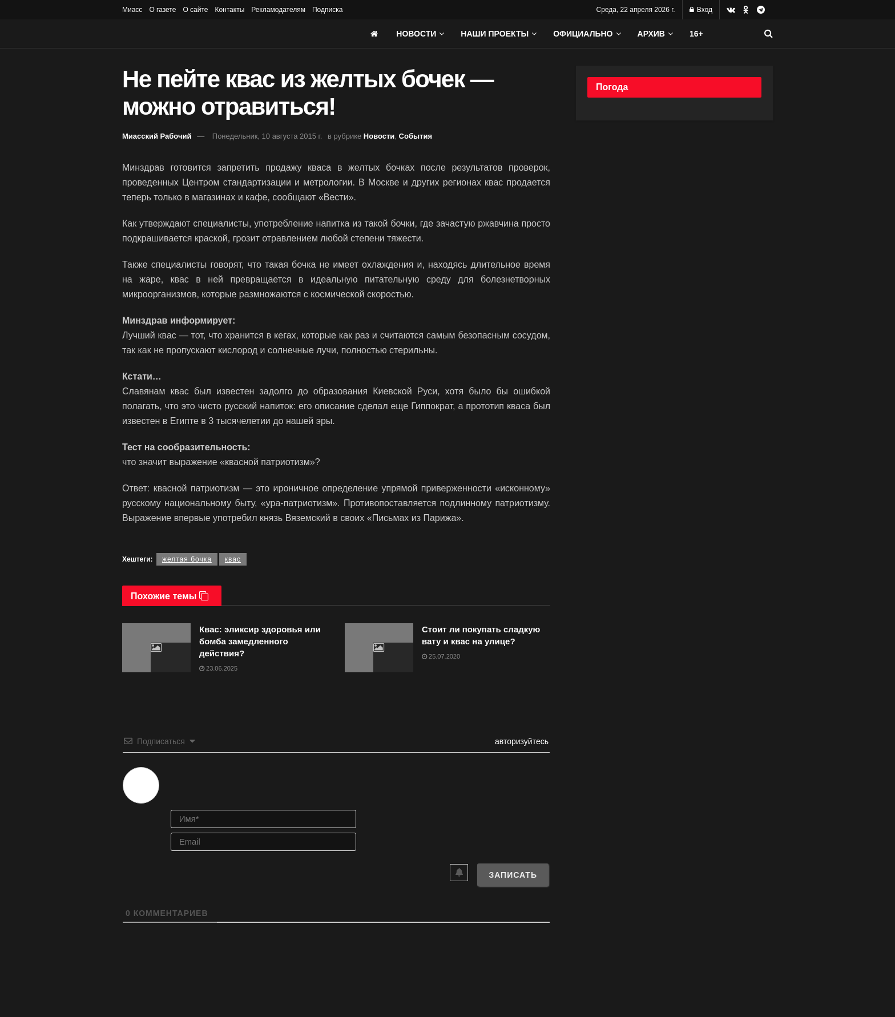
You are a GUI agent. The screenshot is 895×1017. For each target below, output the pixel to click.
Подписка (327, 10)
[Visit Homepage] (207, 33)
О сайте (195, 10)
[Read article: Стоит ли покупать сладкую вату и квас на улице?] (379, 647)
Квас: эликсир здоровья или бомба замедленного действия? (260, 641)
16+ (696, 33)
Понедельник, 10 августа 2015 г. (267, 136)
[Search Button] (768, 33)
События (415, 136)
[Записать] (513, 874)
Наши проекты (495, 33)
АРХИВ (651, 33)
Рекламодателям (278, 10)
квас (233, 559)
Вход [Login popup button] (701, 10)
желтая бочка (187, 559)
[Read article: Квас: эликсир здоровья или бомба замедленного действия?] (156, 647)
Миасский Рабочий (157, 136)
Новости (416, 33)
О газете (162, 10)
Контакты (229, 10)
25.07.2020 (441, 656)
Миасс (132, 10)
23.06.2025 (218, 668)
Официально (582, 33)
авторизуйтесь (521, 741)
